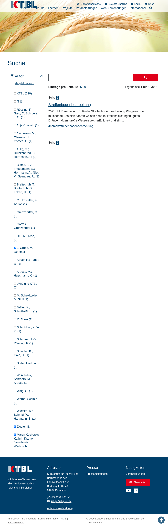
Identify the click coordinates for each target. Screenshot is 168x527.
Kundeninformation (48, 518)
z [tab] (33, 83)
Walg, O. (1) (23, 391)
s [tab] (29, 83)
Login (136, 3)
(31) (18, 101)
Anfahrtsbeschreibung (60, 508)
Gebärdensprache (91, 3)
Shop (149, 3)
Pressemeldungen (97, 473)
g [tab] (20, 83)
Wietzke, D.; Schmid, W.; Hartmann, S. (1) (25, 414)
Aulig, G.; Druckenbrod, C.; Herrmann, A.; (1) (25, 153)
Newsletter (137, 482)
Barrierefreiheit (16, 522)
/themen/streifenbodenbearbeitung (70, 126)
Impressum (14, 518)
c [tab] (18, 83)
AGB (63, 518)
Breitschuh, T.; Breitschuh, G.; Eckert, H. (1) (25, 188)
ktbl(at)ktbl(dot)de (61, 501)
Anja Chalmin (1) (26, 125)
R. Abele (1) (23, 319)
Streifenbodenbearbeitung (69, 105)
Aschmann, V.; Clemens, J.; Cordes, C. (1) (25, 137)
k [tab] (24, 83)
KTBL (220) (23, 93)
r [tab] (28, 83)
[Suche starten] (145, 77)
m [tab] (26, 83)
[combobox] (90, 77)
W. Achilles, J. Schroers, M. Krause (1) (24, 379)
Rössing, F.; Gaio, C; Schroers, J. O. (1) (26, 113)
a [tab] (15, 83)
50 (84, 87)
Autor (19, 76)
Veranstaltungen (135, 473)
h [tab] (22, 83)
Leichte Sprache (118, 3)
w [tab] (31, 83)
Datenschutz (29, 518)
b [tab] (17, 83)
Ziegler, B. (22, 426)
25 (80, 87)
